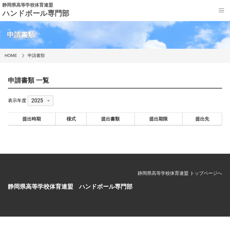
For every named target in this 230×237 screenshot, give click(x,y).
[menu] (221, 10)
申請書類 (36, 55)
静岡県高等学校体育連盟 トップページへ (180, 173)
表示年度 (17, 100)
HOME (11, 55)
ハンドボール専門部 (35, 13)
